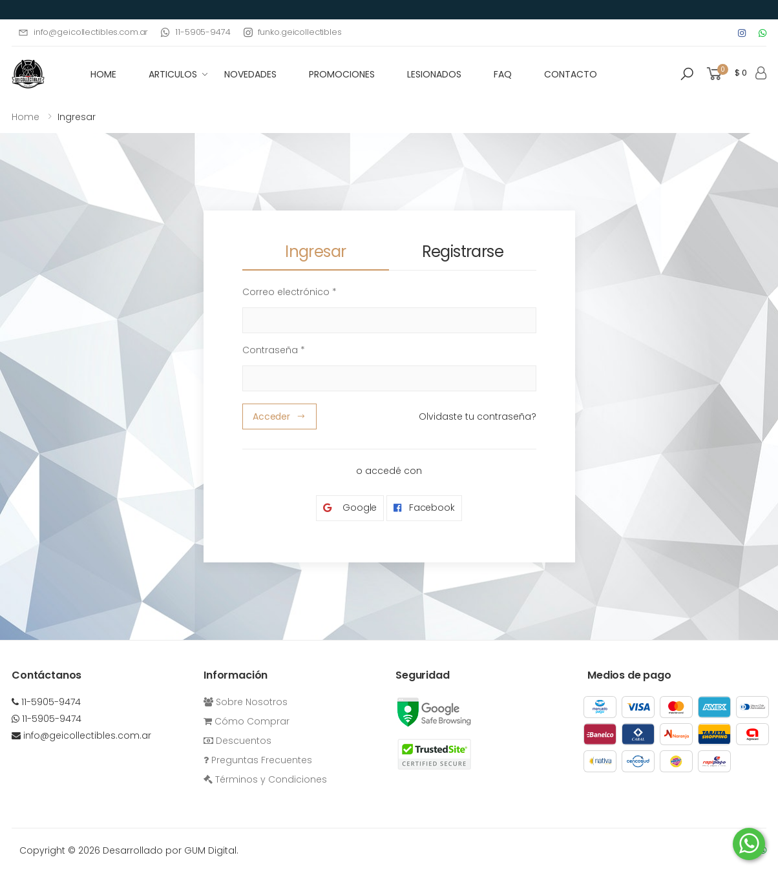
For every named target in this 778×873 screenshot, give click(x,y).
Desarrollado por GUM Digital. (170, 850)
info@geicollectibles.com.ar (83, 32)
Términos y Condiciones (265, 779)
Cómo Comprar (246, 721)
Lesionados (434, 74)
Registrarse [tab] (462, 251)
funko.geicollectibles (293, 32)
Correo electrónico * (289, 291)
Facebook (424, 508)
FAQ (503, 74)
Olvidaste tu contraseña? (477, 416)
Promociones (342, 74)
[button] (687, 74)
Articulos (173, 74)
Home (25, 116)
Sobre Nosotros (246, 701)
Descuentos (237, 740)
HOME (103, 74)
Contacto (570, 74)
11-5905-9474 (195, 32)
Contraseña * (273, 350)
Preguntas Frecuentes (258, 760)
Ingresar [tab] (315, 251)
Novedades (250, 74)
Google (350, 508)
